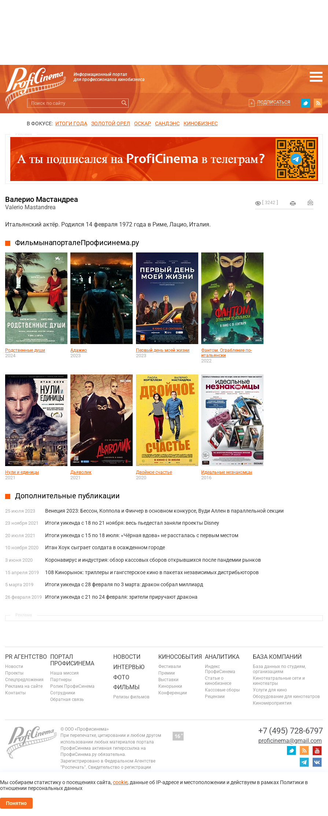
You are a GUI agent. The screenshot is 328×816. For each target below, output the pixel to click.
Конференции (172, 692)
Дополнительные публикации (67, 495)
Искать (124, 103)
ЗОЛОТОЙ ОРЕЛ (110, 123)
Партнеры (60, 679)
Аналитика (222, 656)
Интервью (128, 667)
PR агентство (26, 656)
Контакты (15, 692)
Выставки (168, 679)
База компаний (277, 656)
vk (317, 762)
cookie (120, 782)
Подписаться (273, 102)
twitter (305, 103)
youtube (317, 750)
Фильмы (126, 687)
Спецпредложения (24, 679)
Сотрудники (62, 692)
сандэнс (167, 123)
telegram (304, 762)
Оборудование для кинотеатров (286, 696)
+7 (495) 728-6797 (290, 730)
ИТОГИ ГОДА (71, 123)
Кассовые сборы (222, 690)
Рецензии (215, 696)
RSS (318, 103)
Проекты (14, 673)
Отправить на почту (310, 202)
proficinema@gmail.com (290, 740)
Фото (121, 677)
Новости (14, 666)
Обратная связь (67, 699)
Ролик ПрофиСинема (72, 686)
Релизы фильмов (131, 696)
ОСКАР (142, 123)
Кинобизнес (201, 123)
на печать (293, 203)
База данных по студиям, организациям (279, 669)
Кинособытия (180, 656)
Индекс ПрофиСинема (220, 669)
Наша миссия (64, 673)
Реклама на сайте (24, 686)
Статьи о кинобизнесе (218, 681)
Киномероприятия (272, 703)
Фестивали (169, 666)
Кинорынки (170, 686)
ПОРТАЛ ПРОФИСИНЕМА (72, 660)
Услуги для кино (270, 690)
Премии (166, 673)
